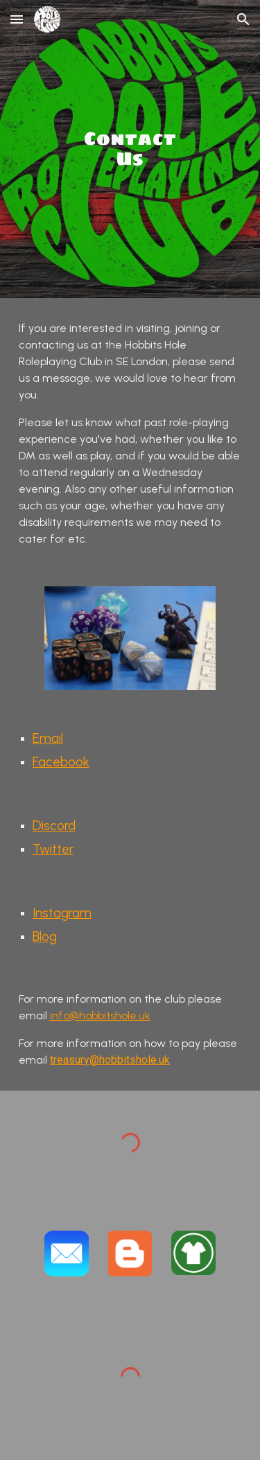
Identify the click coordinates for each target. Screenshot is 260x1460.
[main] (130, 149)
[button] (16, 19)
